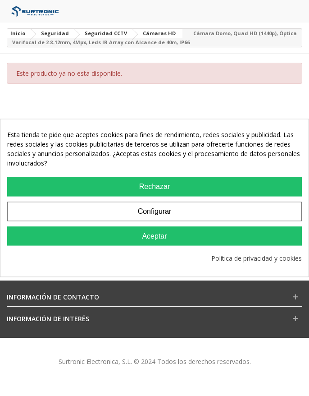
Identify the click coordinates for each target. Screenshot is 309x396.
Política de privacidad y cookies (256, 258)
